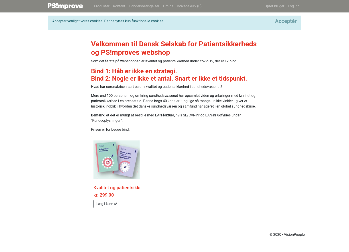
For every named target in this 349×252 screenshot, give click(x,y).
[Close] (286, 21)
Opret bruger (274, 6)
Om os (168, 6)
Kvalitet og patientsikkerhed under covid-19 (138, 187)
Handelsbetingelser (144, 6)
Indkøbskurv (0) (189, 6)
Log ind (294, 6)
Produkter (102, 6)
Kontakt (119, 6)
